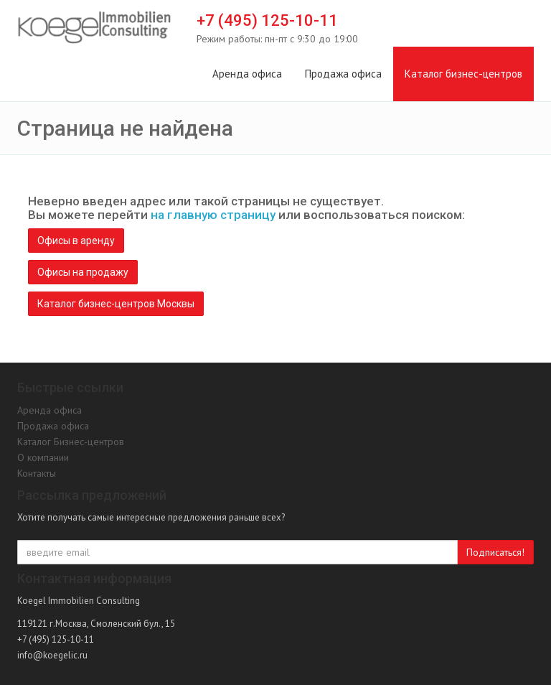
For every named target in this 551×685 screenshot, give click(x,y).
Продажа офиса (343, 73)
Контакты (36, 473)
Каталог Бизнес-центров (70, 441)
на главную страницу (213, 215)
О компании (43, 457)
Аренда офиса (247, 73)
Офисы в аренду (76, 240)
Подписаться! (495, 552)
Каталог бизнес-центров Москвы (115, 303)
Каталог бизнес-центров (463, 73)
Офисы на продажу (82, 272)
